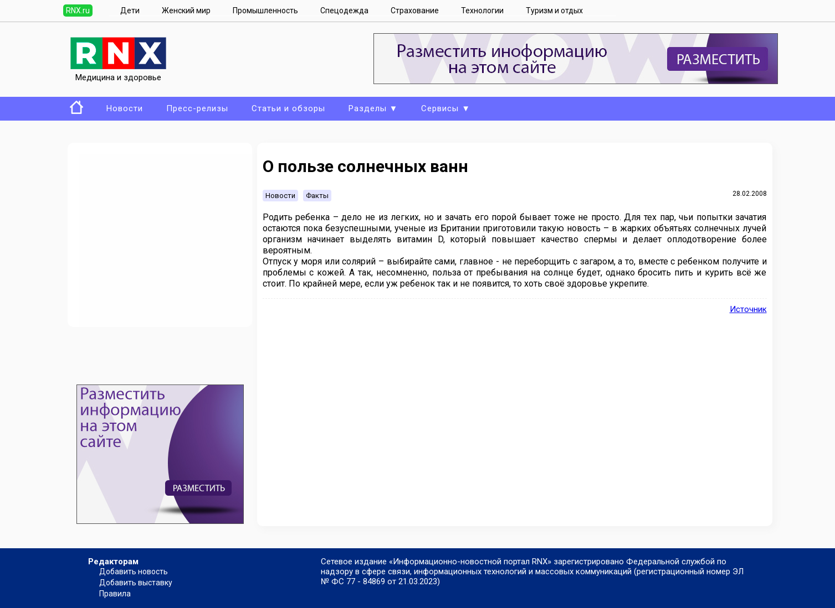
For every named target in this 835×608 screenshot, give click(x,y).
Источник (748, 309)
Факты (317, 195)
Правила (115, 593)
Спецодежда (344, 10)
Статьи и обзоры (288, 108)
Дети (130, 10)
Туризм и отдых (554, 10)
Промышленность (265, 10)
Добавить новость (133, 571)
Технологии (482, 10)
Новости (124, 108)
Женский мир (186, 10)
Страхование (415, 10)
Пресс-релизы (197, 108)
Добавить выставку (135, 582)
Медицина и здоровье (118, 72)
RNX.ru (78, 10)
